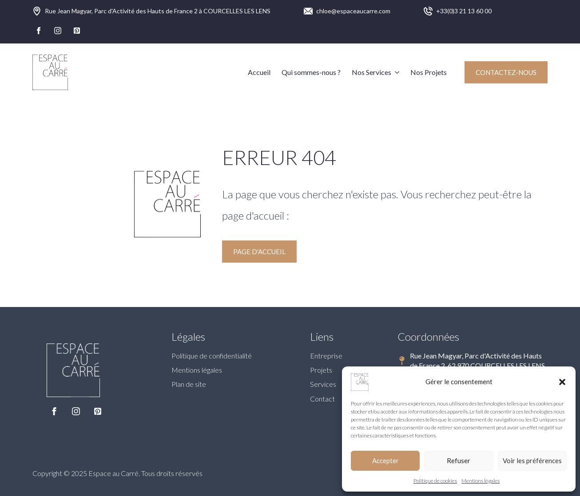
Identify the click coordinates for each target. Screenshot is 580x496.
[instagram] (58, 30)
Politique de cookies (435, 480)
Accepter (385, 461)
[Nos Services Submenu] (395, 72)
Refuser (458, 461)
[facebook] (38, 30)
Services (323, 384)
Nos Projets (428, 72)
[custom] (77, 30)
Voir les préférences (532, 461)
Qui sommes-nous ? (311, 72)
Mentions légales (480, 480)
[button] (562, 382)
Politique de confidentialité (211, 355)
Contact (322, 398)
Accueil (259, 72)
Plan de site (188, 384)
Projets (321, 370)
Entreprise (326, 355)
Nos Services (371, 72)
